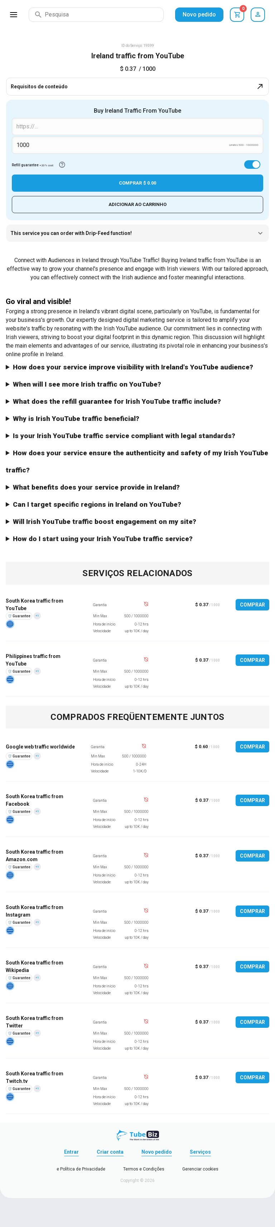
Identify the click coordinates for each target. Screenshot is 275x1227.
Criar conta (110, 1152)
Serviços (200, 1152)
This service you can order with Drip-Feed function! (137, 233)
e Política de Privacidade (81, 1169)
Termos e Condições (143, 1169)
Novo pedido (199, 14)
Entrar (71, 1152)
